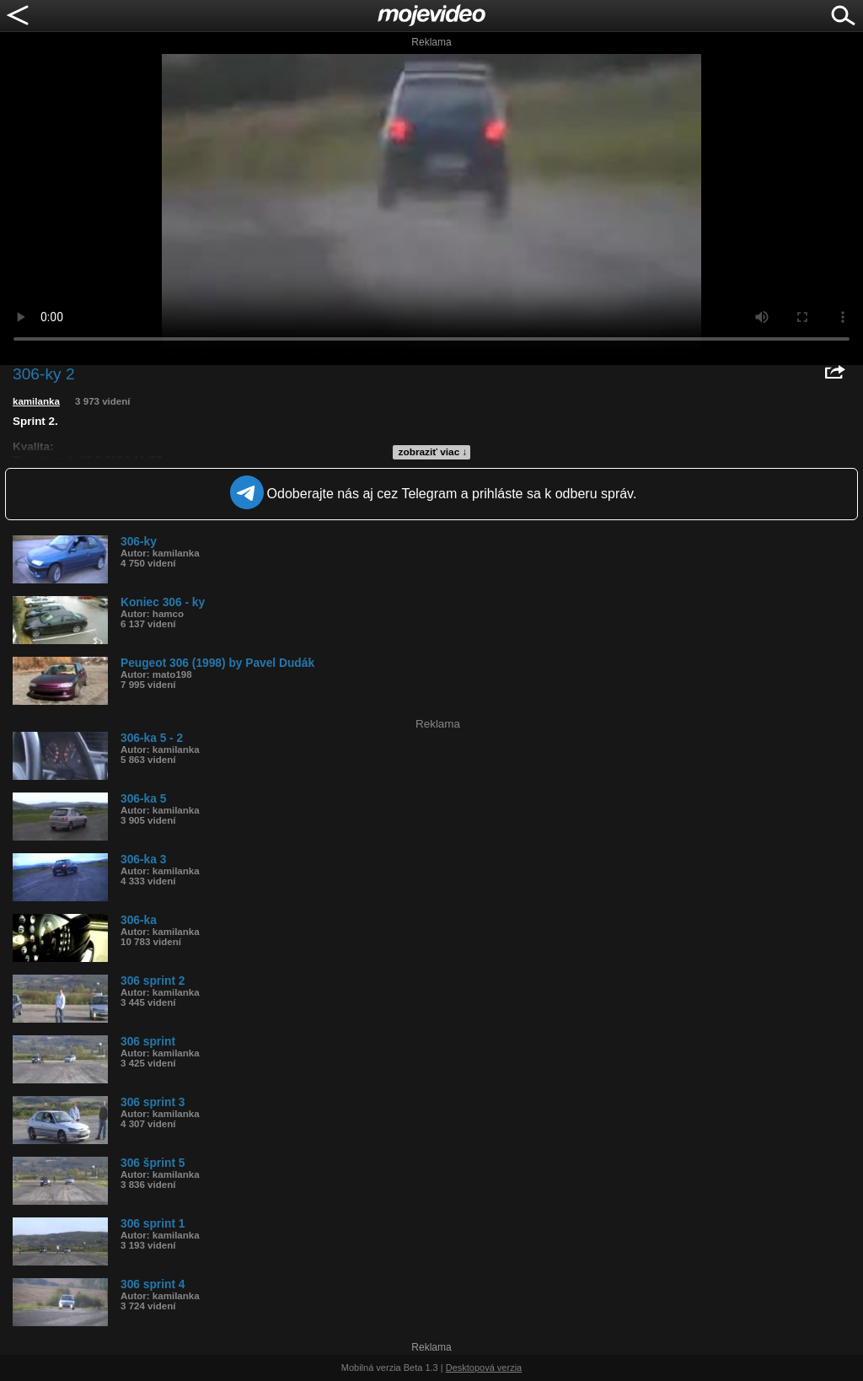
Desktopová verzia (484, 1367)
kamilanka (36, 401)
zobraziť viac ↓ (433, 452)
